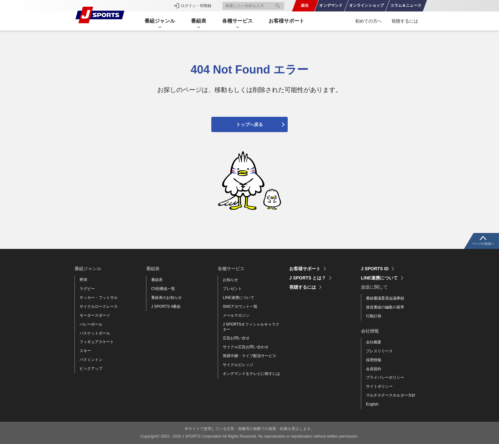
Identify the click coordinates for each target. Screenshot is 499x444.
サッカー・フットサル (99, 297)
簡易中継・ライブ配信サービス (249, 356)
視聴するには (404, 21)
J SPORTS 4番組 (165, 306)
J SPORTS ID (375, 268)
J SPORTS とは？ (307, 278)
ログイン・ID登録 (196, 6)
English (372, 404)
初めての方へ (368, 21)
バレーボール (91, 324)
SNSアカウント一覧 (240, 306)
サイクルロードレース (99, 306)
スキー (85, 351)
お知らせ (230, 280)
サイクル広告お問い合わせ (246, 347)
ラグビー (87, 288)
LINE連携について (238, 297)
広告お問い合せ (236, 338)
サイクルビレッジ (238, 365)
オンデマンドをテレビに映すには (251, 373)
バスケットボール (95, 333)
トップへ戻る (249, 124)
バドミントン (91, 359)
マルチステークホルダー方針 (391, 395)
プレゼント (232, 288)
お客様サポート (286, 21)
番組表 (157, 280)
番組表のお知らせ (166, 297)
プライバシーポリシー (385, 377)
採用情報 (373, 360)
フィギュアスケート (97, 342)
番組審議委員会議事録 (385, 298)
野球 (83, 280)
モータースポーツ (95, 315)
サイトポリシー (379, 386)
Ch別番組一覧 (163, 288)
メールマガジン (236, 315)
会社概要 (373, 342)
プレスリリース (379, 351)
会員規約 (373, 369)
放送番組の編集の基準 (385, 307)
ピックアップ (91, 368)
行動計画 (373, 316)
